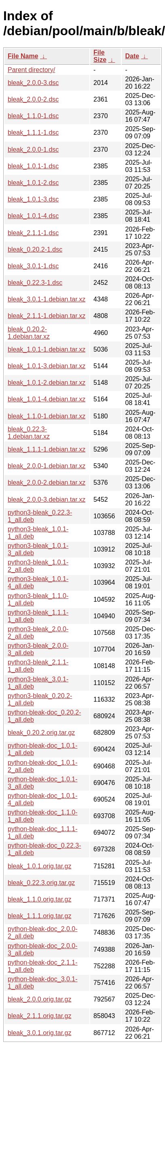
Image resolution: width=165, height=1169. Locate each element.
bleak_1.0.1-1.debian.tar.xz (46, 349)
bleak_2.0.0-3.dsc (33, 82)
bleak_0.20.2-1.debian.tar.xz (29, 333)
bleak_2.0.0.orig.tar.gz (39, 999)
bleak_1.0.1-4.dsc (33, 215)
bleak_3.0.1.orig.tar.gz (39, 1032)
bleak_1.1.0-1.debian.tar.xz (46, 416)
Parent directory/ (31, 69)
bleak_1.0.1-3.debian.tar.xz (46, 366)
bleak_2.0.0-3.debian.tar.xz (46, 499)
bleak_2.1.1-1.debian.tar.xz (46, 315)
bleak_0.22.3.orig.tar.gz (41, 882)
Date (132, 56)
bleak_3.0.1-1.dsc (33, 266)
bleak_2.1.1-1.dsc (33, 232)
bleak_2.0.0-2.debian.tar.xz (46, 482)
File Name (23, 56)
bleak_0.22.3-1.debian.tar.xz (29, 433)
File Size (99, 56)
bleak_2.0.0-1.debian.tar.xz (46, 466)
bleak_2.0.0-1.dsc (33, 149)
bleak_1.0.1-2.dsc (33, 182)
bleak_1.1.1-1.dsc (33, 132)
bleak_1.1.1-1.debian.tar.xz (46, 449)
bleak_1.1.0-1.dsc (33, 115)
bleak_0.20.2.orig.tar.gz (41, 732)
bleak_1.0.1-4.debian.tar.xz (46, 399)
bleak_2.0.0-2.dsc (33, 99)
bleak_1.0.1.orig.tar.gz (39, 866)
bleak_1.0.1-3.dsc (33, 199)
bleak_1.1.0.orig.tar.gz (39, 899)
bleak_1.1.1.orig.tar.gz (39, 915)
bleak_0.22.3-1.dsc (35, 282)
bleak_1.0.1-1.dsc (33, 166)
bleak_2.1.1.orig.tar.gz (39, 1015)
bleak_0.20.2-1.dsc (35, 249)
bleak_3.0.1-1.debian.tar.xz (46, 299)
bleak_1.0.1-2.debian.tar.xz (46, 382)
